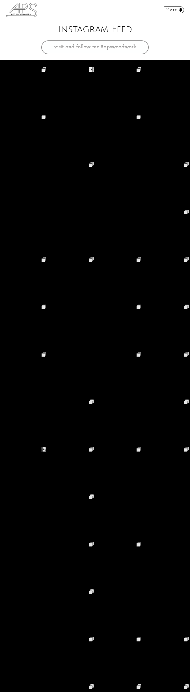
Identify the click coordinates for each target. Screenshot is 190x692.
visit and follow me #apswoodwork (95, 47)
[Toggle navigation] (174, 9)
